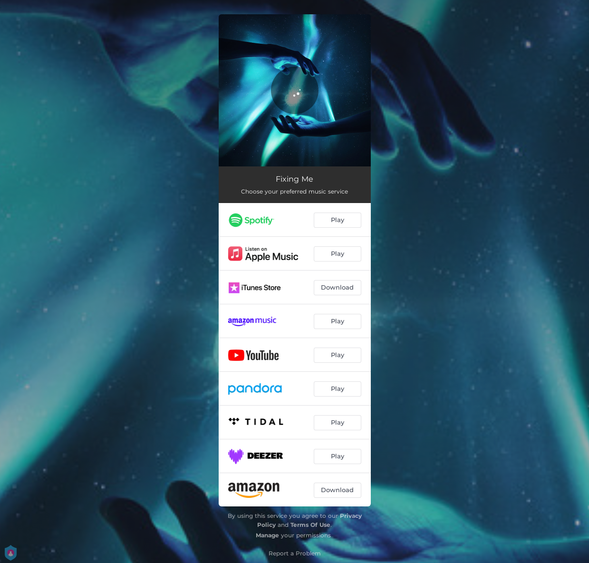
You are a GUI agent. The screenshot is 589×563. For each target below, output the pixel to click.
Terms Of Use (310, 524)
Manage (267, 535)
